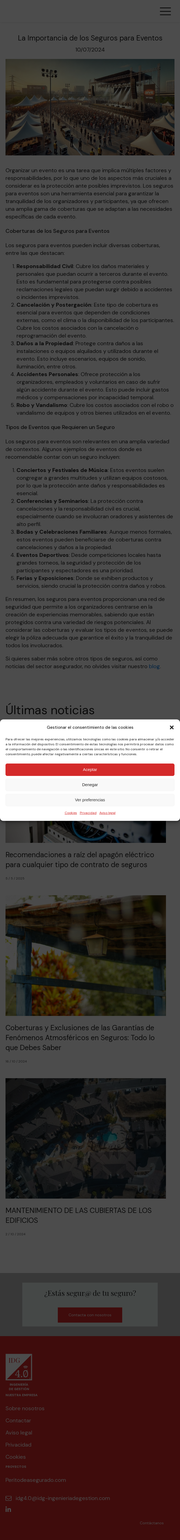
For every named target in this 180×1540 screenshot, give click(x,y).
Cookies (71, 813)
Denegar (90, 784)
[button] (171, 727)
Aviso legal (107, 813)
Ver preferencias (90, 799)
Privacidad (88, 813)
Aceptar (90, 769)
